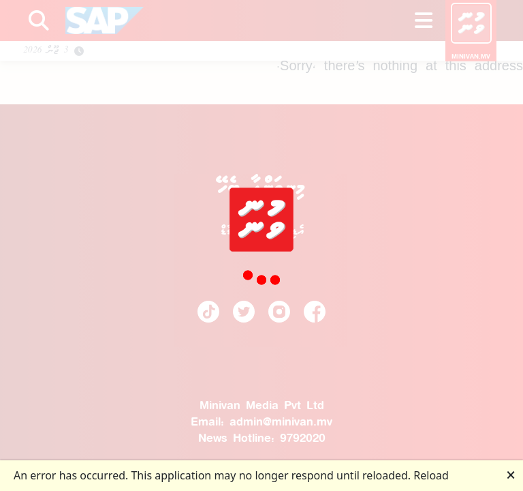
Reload (431, 475)
